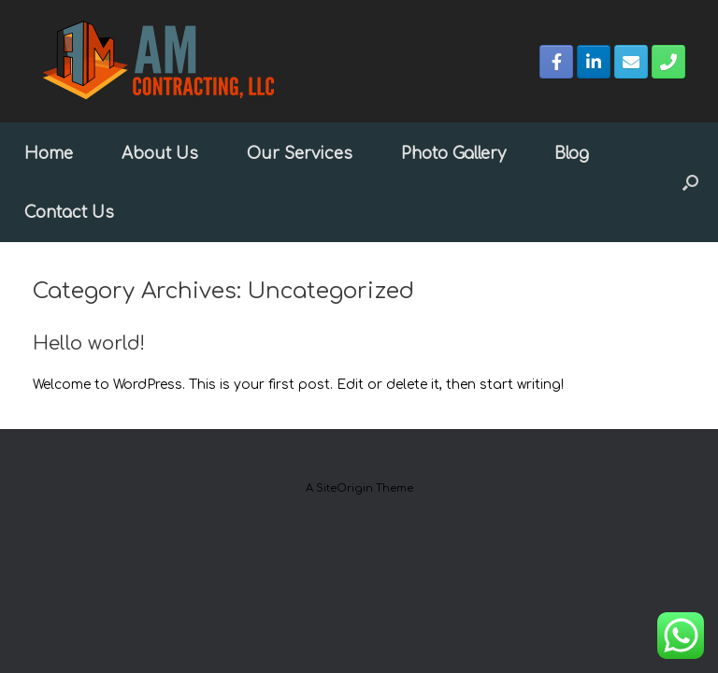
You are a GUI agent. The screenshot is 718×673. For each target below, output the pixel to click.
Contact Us (69, 213)
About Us (160, 154)
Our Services (299, 154)
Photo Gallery (453, 154)
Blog (571, 154)
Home (48, 154)
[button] (690, 182)
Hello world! (89, 343)
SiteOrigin (344, 488)
